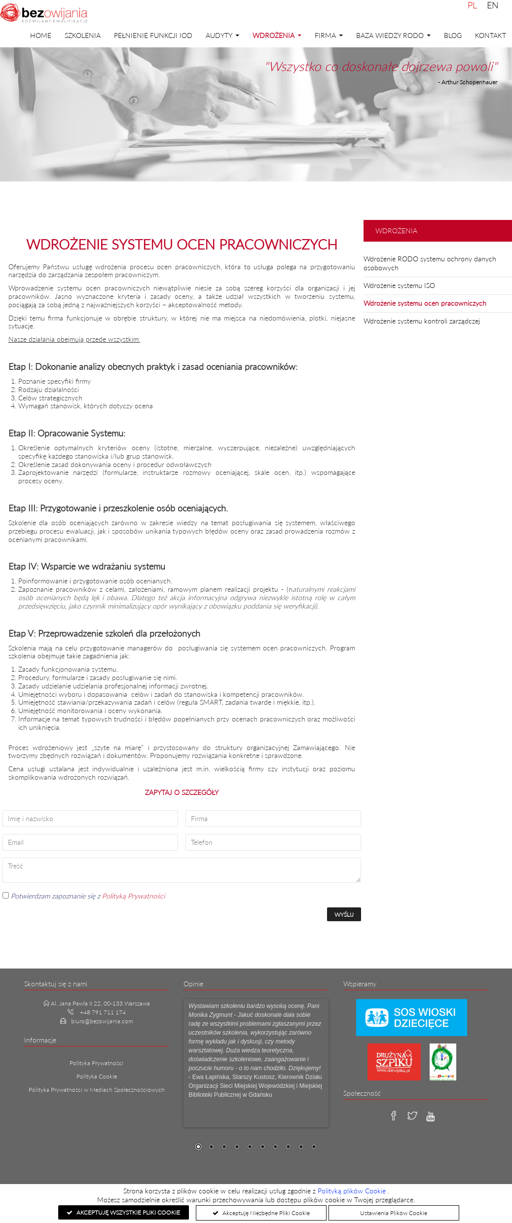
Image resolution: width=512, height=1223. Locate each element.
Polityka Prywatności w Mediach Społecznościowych (97, 1089)
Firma (325, 35)
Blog (453, 35)
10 (313, 1147)
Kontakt (490, 35)
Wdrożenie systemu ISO (399, 285)
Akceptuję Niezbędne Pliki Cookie (265, 1213)
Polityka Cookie (96, 1076)
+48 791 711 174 (103, 1012)
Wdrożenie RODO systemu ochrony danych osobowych (430, 263)
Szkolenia (83, 35)
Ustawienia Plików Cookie (393, 1213)
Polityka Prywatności (96, 1063)
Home (40, 35)
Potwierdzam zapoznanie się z (83, 896)
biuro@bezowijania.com (102, 1021)
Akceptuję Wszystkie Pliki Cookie (127, 1212)
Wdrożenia (273, 35)
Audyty (219, 35)
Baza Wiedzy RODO (390, 35)
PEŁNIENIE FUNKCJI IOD (153, 35)
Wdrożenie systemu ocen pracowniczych (425, 303)
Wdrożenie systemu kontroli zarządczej (422, 321)
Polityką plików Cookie (353, 1191)
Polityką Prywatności (133, 896)
